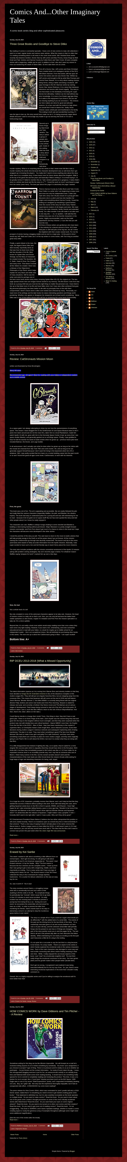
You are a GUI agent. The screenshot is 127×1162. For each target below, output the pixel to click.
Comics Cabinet (111, 251)
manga (29, 1001)
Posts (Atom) (23, 1138)
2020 (91, 153)
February (94, 210)
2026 (91, 142)
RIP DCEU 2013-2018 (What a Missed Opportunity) (40, 660)
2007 (91, 240)
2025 (91, 145)
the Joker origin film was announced (52, 831)
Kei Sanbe (23, 1001)
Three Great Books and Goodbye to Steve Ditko (38, 44)
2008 (91, 237)
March (93, 207)
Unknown (94, 307)
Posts (91, 128)
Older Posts (75, 1134)
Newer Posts (14, 1134)
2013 (91, 222)
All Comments (93, 132)
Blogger (72, 1151)
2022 (91, 148)
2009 (91, 234)
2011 (91, 228)
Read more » (14, 835)
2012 (91, 225)
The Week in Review (110, 277)
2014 (91, 219)
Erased (17, 1001)
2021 (91, 150)
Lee (92, 298)
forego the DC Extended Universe (34, 694)
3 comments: (40, 998)
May (92, 202)
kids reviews (19, 651)
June (92, 199)
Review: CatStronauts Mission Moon (31, 359)
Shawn (93, 304)
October (93, 167)
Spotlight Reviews (108, 273)
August (93, 173)
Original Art (18, 1128)
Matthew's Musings (109, 269)
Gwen (93, 292)
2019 (91, 156)
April (92, 204)
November (94, 164)
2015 (91, 217)
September (94, 170)
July (92, 176)
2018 (91, 159)
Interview (109, 263)
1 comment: (39, 348)
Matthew (93, 301)
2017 (91, 214)
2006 (91, 242)
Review (34, 1001)
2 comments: (41, 648)
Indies (108, 261)
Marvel (108, 266)
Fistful (108, 258)
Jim (92, 295)
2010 (91, 231)
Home (45, 1134)
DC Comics (109, 256)
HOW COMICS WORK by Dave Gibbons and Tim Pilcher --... (103, 194)
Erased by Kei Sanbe (22, 851)
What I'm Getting (111, 281)
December (94, 162)
